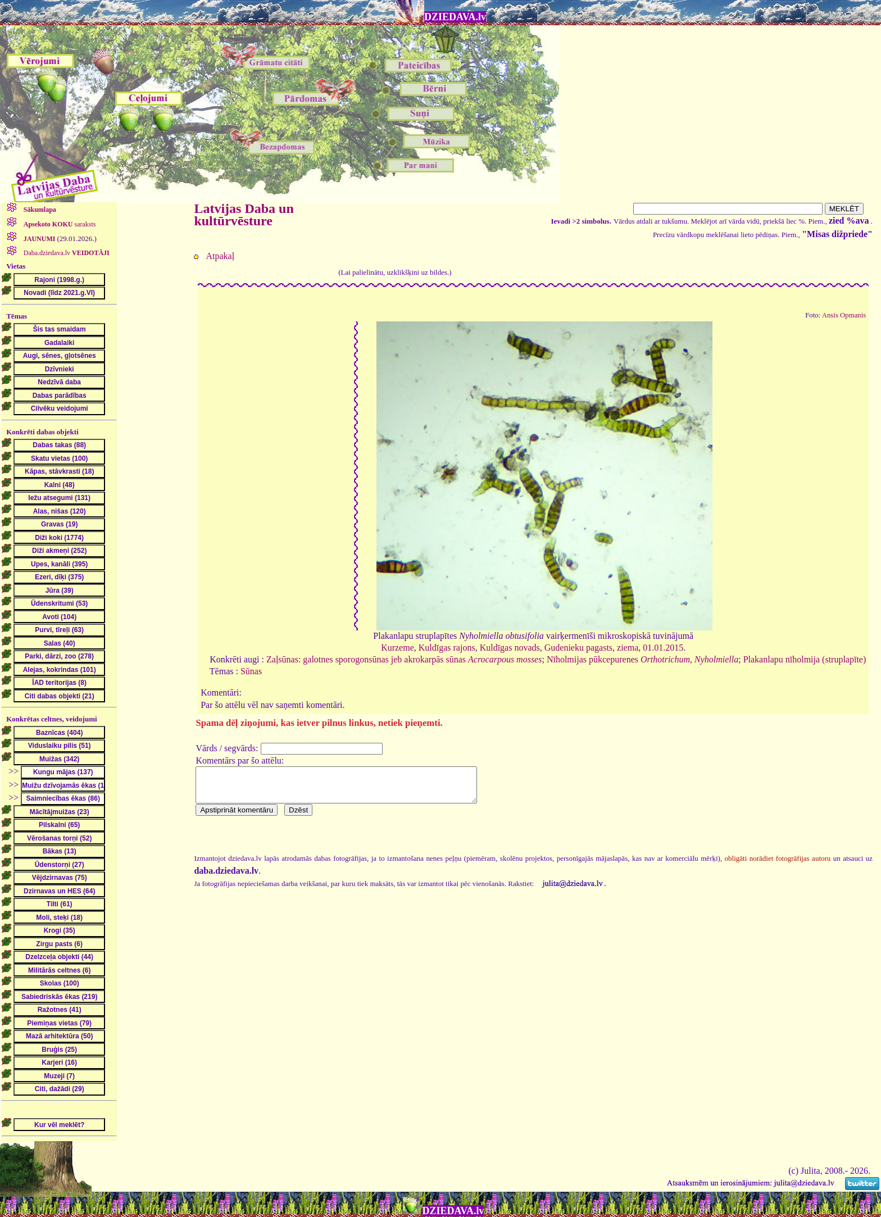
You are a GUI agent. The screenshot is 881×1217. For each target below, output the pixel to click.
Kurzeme (397, 647)
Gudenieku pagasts (578, 647)
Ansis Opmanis (844, 315)
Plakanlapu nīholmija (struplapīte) (804, 659)
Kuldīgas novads (510, 647)
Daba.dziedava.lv (66, 253)
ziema (627, 647)
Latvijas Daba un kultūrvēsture (243, 214)
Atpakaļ (220, 256)
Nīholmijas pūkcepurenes (642, 659)
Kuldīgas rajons (447, 647)
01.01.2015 (663, 647)
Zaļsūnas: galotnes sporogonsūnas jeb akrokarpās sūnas (404, 659)
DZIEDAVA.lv (455, 16)
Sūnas (251, 671)
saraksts (59, 224)
